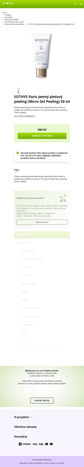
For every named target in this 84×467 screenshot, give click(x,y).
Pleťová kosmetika (11, 19)
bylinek (46, 155)
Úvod (4, 12)
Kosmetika (8, 17)
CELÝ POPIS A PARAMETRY (24, 116)
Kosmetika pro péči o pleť (14, 22)
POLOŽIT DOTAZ (42, 400)
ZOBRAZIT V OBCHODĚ (42, 136)
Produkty (7, 15)
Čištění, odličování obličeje (14, 24)
